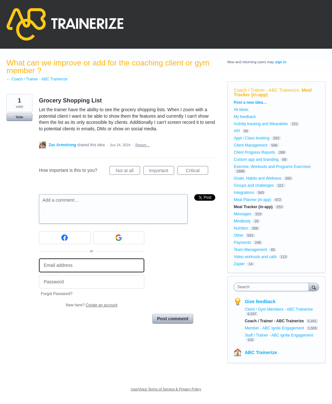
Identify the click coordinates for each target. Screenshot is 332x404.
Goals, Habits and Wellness (257, 178)
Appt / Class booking (251, 138)
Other (238, 235)
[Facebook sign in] (64, 237)
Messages (243, 214)
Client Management (250, 145)
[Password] (91, 282)
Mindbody (242, 221)
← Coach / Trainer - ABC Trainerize (36, 79)
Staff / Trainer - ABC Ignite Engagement (279, 335)
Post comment (172, 318)
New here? (91, 305)
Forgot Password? (56, 293)
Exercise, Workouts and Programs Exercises (272, 166)
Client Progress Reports (254, 152)
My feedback (245, 116)
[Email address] (91, 265)
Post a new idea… (250, 102)
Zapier (239, 264)
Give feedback (260, 301)
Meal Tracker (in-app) (253, 207)
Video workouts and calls (255, 257)
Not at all (128, 171)
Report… (142, 145)
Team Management (250, 249)
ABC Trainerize (261, 352)
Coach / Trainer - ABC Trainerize (266, 90)
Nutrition (241, 228)
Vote (19, 117)
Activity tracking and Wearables (261, 124)
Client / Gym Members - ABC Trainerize (279, 309)
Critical (197, 171)
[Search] (314, 287)
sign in (280, 62)
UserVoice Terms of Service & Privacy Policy (166, 389)
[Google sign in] (119, 237)
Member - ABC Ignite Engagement (275, 328)
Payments (242, 242)
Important (161, 171)
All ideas (241, 109)
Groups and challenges (254, 185)
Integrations (244, 192)
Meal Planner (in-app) (252, 199)
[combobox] (273, 287)
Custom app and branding (256, 159)
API (237, 131)
